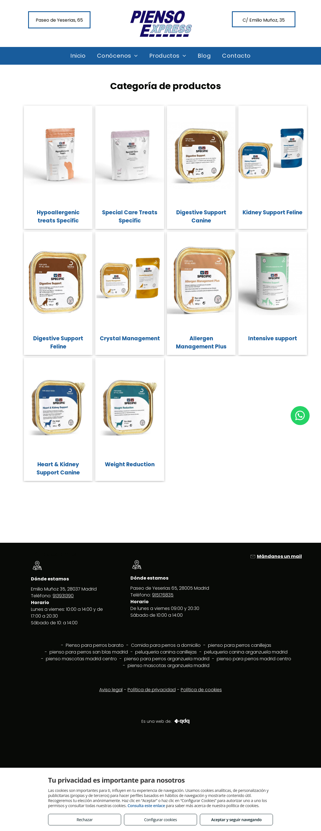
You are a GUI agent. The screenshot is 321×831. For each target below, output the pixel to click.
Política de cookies (201, 689)
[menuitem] (78, 55)
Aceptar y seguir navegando (236, 819)
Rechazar (84, 819)
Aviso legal (111, 689)
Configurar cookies (160, 819)
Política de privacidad (152, 689)
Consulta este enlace (146, 805)
